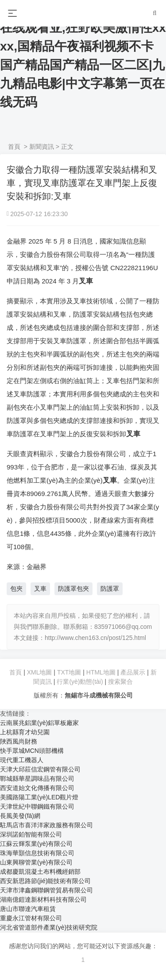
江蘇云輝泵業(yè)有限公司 (36, 843)
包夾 (16, 588)
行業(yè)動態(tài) (80, 681)
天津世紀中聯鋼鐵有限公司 (37, 806)
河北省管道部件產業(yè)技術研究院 (48, 927)
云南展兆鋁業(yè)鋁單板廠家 (39, 722)
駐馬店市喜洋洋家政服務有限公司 (46, 825)
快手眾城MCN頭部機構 (32, 750)
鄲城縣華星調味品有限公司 (37, 778)
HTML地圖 (101, 672)
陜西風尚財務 (18, 741)
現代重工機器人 (21, 760)
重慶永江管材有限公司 (31, 918)
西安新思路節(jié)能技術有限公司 (45, 880)
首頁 (14, 146)
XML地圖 (39, 672)
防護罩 (109, 588)
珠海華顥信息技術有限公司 (37, 853)
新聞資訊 (41, 146)
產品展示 (133, 672)
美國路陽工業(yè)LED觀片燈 (39, 797)
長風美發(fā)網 (20, 815)
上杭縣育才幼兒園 (25, 732)
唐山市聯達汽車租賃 (28, 908)
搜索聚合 (120, 681)
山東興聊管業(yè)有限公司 (36, 862)
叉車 (40, 588)
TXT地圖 (69, 672)
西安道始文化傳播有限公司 (37, 787)
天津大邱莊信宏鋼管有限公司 (40, 769)
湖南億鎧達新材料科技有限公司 (43, 899)
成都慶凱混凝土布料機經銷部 (40, 871)
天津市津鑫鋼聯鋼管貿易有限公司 (46, 890)
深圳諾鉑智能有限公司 (31, 834)
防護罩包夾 (73, 588)
